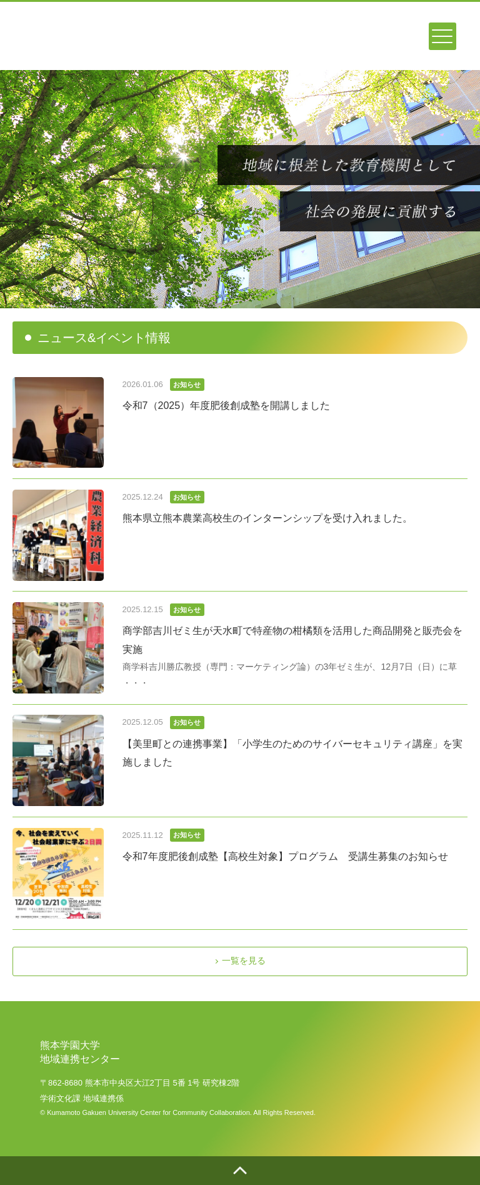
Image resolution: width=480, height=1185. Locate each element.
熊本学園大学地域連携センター (76, 32)
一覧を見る (244, 961)
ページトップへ (240, 1170)
